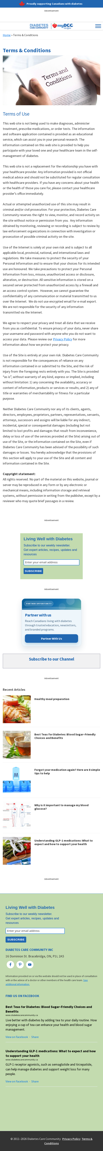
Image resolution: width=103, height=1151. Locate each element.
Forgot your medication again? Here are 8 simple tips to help (67, 771)
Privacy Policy (62, 339)
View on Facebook (17, 1037)
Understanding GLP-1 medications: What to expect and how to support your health (63, 842)
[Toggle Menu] (98, 26)
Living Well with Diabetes (48, 539)
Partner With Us (51, 638)
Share (35, 1037)
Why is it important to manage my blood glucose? (61, 806)
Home (7, 35)
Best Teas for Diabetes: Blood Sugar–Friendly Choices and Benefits (65, 736)
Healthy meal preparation (51, 699)
